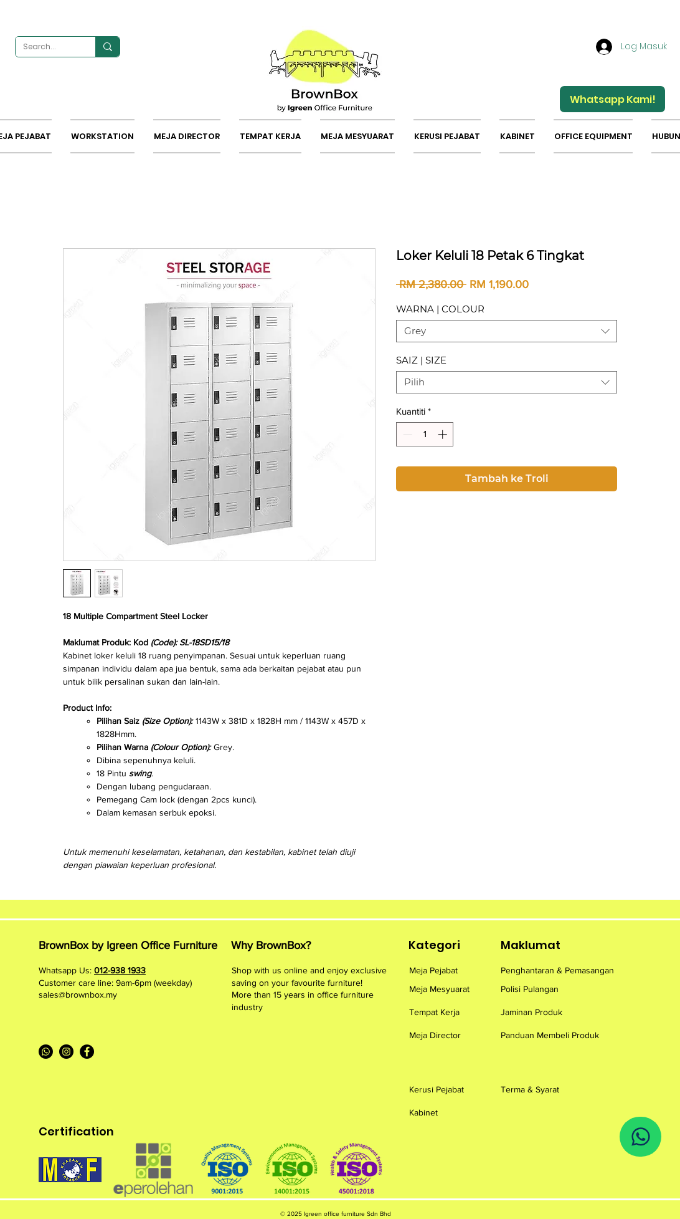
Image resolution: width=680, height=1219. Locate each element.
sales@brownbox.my (78, 995)
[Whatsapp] (46, 1051)
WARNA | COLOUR (440, 309)
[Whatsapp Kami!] (612, 99)
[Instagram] (66, 1051)
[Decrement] (406, 434)
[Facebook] (87, 1051)
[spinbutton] (425, 434)
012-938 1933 (120, 970)
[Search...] (46, 47)
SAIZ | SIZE (421, 360)
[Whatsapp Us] (640, 1137)
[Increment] (443, 434)
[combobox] (506, 331)
